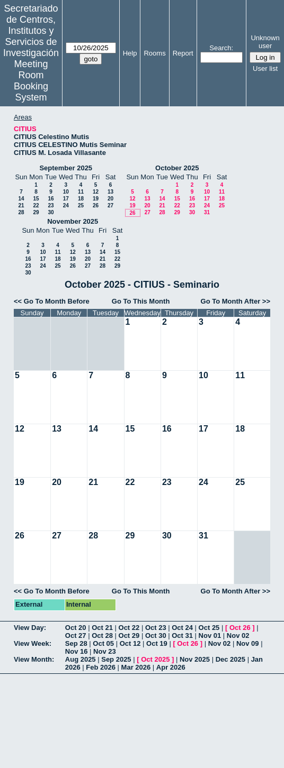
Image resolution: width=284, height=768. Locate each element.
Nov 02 (238, 635)
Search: (221, 48)
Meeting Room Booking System (31, 81)
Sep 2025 (116, 659)
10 (66, 192)
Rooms (154, 53)
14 (21, 199)
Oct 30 (155, 635)
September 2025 (65, 168)
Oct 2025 (155, 659)
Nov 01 (210, 635)
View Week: (32, 643)
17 (66, 199)
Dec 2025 (230, 659)
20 (110, 199)
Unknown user (265, 42)
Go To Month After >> (235, 301)
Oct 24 (182, 628)
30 (51, 212)
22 (36, 205)
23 (51, 205)
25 (81, 205)
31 (207, 212)
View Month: (34, 659)
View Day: (30, 628)
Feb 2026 (101, 667)
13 (110, 192)
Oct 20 (75, 628)
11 (81, 192)
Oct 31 (182, 635)
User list (265, 68)
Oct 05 (103, 643)
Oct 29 (129, 635)
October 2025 (177, 168)
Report (183, 53)
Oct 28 (102, 635)
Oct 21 (102, 628)
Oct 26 (240, 628)
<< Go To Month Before (52, 301)
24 (66, 205)
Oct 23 (155, 628)
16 (51, 199)
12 (96, 192)
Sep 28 (76, 643)
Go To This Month (141, 301)
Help (130, 53)
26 (96, 205)
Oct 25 (209, 628)
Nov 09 (247, 643)
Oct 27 (75, 635)
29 (36, 212)
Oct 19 (156, 643)
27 (110, 205)
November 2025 (72, 221)
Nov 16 (76, 651)
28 (21, 212)
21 (21, 205)
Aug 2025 (80, 659)
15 (36, 199)
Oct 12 (130, 643)
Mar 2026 (136, 667)
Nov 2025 (195, 659)
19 (96, 199)
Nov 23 (104, 651)
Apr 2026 (170, 667)
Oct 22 (129, 628)
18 (81, 199)
